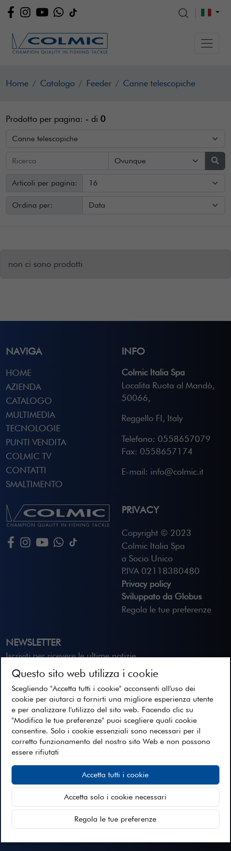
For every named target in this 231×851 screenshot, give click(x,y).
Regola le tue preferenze (115, 819)
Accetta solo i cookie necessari (115, 796)
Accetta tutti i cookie (115, 774)
